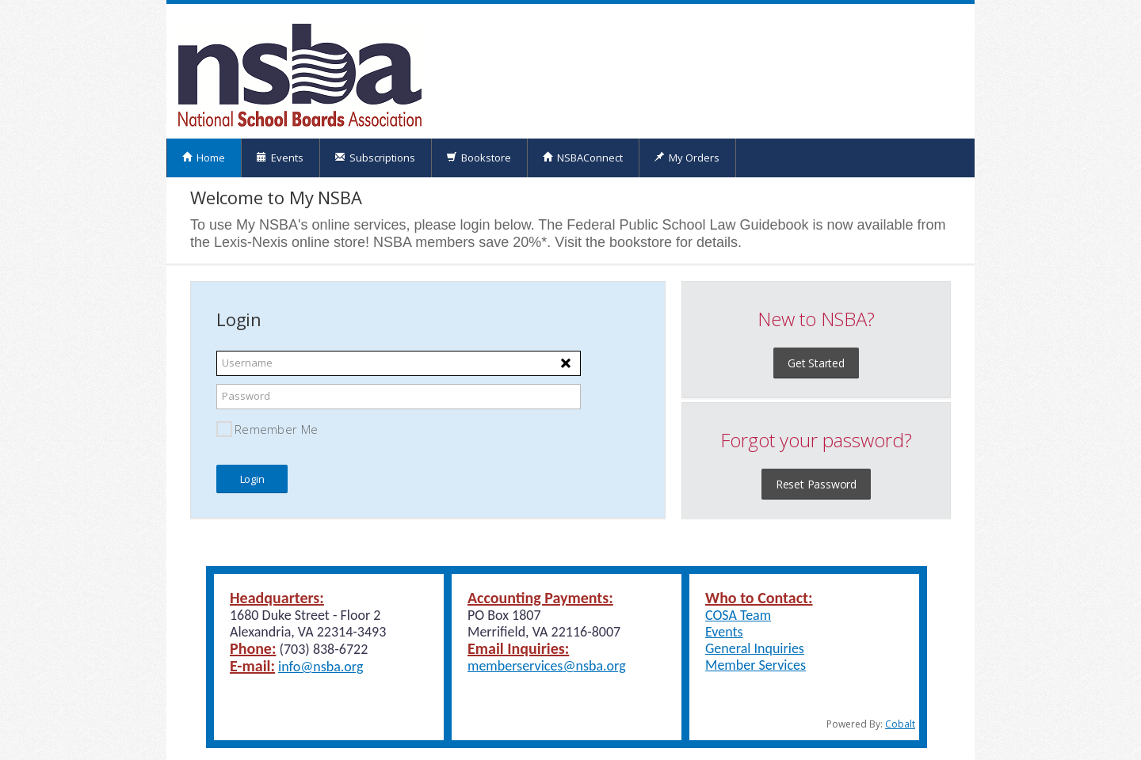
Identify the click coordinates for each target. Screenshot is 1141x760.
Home (203, 157)
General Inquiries (754, 648)
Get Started (816, 362)
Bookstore (478, 157)
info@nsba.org (320, 666)
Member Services (755, 665)
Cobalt (900, 724)
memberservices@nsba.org (546, 665)
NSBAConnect (582, 157)
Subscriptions (374, 157)
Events (279, 157)
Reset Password (816, 484)
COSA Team (738, 615)
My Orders (686, 157)
